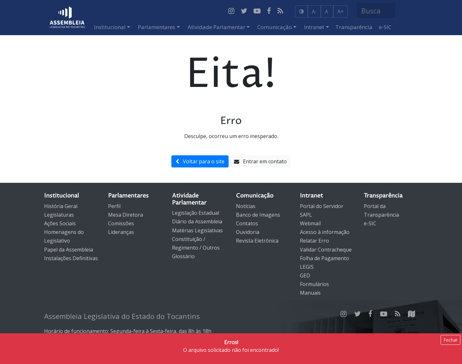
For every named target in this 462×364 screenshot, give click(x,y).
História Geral (60, 206)
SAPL (306, 214)
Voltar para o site (200, 161)
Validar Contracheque (326, 249)
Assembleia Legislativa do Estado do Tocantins (122, 316)
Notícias (245, 206)
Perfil (114, 206)
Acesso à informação (324, 232)
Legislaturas (59, 214)
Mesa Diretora (125, 214)
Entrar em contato (260, 161)
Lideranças (121, 232)
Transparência (353, 27)
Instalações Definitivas (71, 258)
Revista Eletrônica (257, 240)
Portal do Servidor (321, 206)
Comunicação (274, 27)
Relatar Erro (314, 240)
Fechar (450, 340)
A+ (340, 11)
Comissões (121, 223)
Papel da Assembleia (68, 249)
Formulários (314, 284)
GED (305, 275)
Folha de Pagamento (324, 258)
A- (314, 11)
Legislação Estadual (195, 212)
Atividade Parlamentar (216, 27)
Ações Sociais (60, 223)
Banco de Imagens (258, 214)
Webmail (310, 223)
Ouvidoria (247, 232)
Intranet (314, 27)
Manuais (310, 292)
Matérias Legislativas (197, 230)
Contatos (247, 223)
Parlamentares (156, 27)
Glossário (183, 256)
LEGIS (307, 266)
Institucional (110, 27)
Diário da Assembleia (197, 221)
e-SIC (385, 27)
